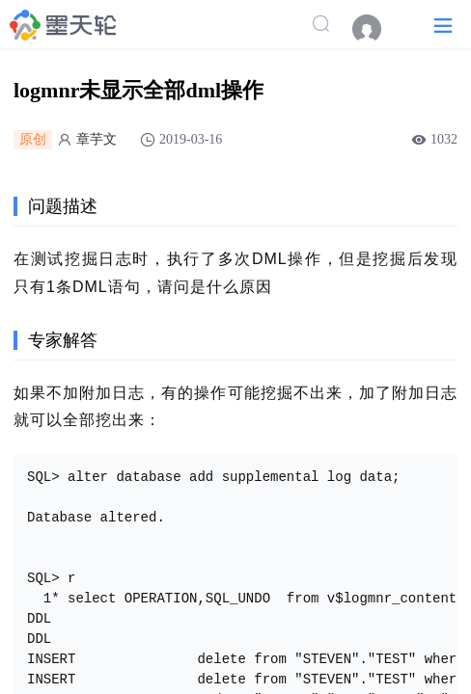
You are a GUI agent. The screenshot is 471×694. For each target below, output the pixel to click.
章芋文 (96, 139)
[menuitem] (376, 29)
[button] (443, 24)
